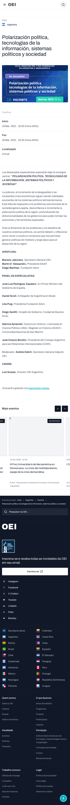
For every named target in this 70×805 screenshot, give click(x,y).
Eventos (40, 500)
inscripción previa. (39, 388)
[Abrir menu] (4, 4)
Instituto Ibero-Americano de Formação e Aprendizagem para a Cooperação (51, 739)
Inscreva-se (35, 571)
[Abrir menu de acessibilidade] (63, 798)
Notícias (6, 741)
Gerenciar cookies (44, 791)
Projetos (40, 714)
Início (19, 500)
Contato (5, 797)
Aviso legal (41, 781)
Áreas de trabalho (44, 703)
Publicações (41, 719)
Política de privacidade (46, 775)
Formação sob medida (46, 747)
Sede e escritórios (10, 719)
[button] (58, 409)
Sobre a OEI (7, 703)
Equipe (5, 714)
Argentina (29, 500)
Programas (41, 709)
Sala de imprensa (10, 791)
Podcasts (6, 746)
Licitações (6, 781)
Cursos (39, 753)
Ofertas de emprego (11, 775)
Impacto (39, 725)
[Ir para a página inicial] (12, 4)
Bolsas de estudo (44, 758)
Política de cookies (44, 786)
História (5, 709)
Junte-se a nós (8, 786)
